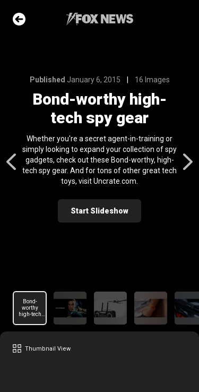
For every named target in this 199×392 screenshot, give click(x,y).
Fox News (99, 19)
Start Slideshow (99, 211)
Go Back (19, 19)
